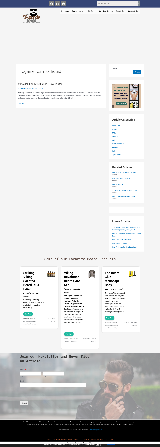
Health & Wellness (32, 88)
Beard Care (78, 11)
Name (23, 370)
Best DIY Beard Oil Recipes (121, 178)
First (21, 377)
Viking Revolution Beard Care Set (72, 279)
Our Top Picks (106, 11)
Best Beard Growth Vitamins (122, 239)
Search (114, 68)
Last (44, 377)
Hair (113, 140)
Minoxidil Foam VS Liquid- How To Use (41, 83)
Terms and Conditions (74, 443)
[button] (78, 11)
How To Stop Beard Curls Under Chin (125, 172)
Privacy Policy (88, 443)
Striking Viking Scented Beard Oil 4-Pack (31, 281)
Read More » (22, 103)
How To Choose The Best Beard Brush (126, 247)
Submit (24, 403)
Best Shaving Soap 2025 (120, 243)
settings (97, 444)
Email (22, 381)
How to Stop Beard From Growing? (124, 196)
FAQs (114, 133)
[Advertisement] (80, 41)
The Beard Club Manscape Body (112, 279)
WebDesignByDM (96, 429)
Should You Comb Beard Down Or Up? (125, 190)
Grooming (21, 88)
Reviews (65, 11)
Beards (114, 129)
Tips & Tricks (117, 155)
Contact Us (133, 11)
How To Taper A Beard (120, 184)
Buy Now (28, 314)
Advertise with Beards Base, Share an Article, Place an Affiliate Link (80, 439)
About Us (120, 11)
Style (92, 11)
